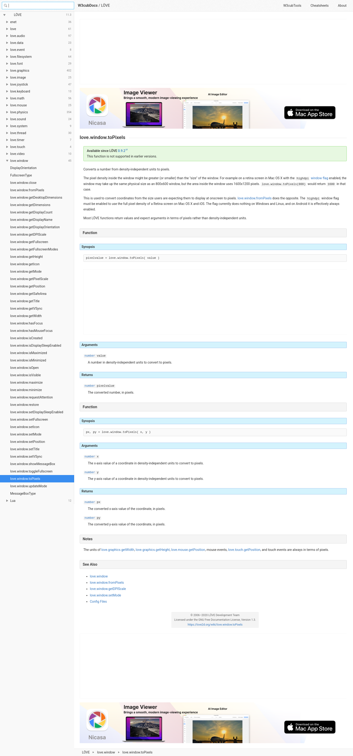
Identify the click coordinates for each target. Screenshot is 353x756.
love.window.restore (24, 405)
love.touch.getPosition (244, 550)
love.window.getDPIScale (28, 234)
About (342, 5)
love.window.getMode (25, 271)
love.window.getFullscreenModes (34, 249)
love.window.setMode (25, 434)
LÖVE (105, 5)
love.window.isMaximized (28, 353)
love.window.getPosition (27, 286)
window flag (319, 178)
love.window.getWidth (26, 316)
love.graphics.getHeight (153, 550)
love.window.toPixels (25, 479)
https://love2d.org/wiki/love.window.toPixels (215, 624)
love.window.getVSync (26, 308)
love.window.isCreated (26, 338)
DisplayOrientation (23, 168)
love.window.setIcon (24, 427)
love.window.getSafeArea (28, 294)
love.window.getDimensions (30, 205)
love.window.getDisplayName (31, 220)
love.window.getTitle (25, 301)
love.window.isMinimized (28, 360)
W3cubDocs (88, 5)
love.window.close (23, 183)
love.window (99, 576)
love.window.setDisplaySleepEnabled (36, 412)
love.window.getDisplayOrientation (35, 227)
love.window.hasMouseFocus (31, 331)
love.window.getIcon (25, 264)
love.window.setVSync (26, 456)
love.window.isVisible (25, 375)
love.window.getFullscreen (29, 242)
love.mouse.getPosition (188, 550)
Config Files (98, 601)
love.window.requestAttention (31, 397)
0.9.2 (121, 151)
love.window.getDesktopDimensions (36, 197)
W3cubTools (292, 5)
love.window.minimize (26, 390)
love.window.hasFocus (26, 323)
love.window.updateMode (28, 486)
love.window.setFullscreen (29, 419)
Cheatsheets (320, 5)
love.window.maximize (26, 382)
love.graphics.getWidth (117, 550)
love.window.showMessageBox (32, 464)
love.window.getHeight (26, 257)
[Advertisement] (213, 51)
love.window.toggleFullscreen (31, 471)
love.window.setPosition (27, 442)
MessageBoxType (23, 493)
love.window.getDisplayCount (31, 212)
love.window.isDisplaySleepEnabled (35, 345)
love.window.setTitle (24, 449)
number (90, 356)
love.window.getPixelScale (29, 279)
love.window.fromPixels (27, 190)
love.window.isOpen (24, 368)
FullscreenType (21, 175)
